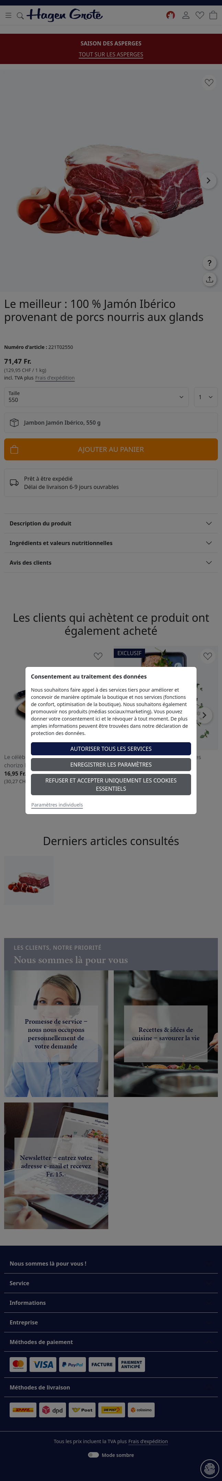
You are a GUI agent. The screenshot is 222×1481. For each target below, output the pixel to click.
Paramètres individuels (57, 804)
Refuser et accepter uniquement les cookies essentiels (111, 784)
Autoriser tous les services (111, 749)
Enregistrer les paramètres (111, 764)
